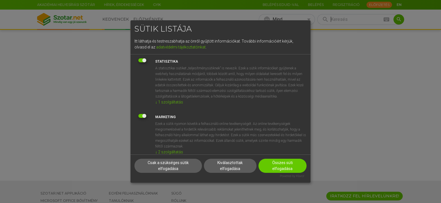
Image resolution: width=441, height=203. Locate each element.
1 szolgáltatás (169, 102)
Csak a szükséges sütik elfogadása (168, 165)
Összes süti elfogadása (282, 165)
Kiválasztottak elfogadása (230, 165)
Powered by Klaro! (292, 176)
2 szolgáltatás (169, 152)
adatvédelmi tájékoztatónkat (181, 47)
